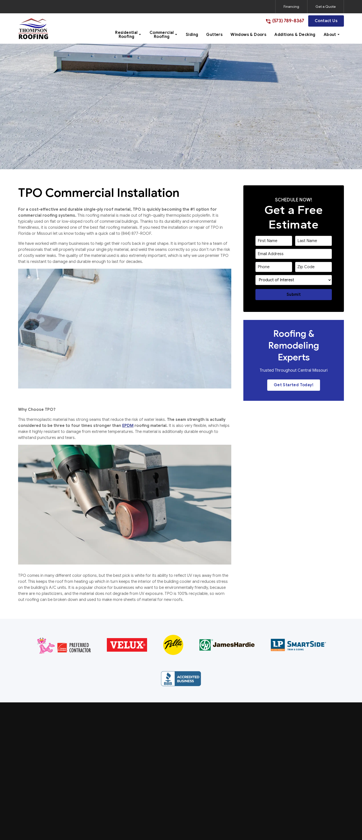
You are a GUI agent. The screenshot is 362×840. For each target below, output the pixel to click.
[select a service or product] (293, 280)
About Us (256, 736)
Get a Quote (325, 6)
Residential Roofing (173, 736)
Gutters (162, 767)
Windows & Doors (171, 777)
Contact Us (326, 20)
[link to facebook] (306, 821)
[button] (128, 35)
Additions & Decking (173, 788)
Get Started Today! (293, 384)
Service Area (260, 747)
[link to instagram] (315, 821)
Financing (291, 6)
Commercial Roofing (174, 747)
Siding (160, 757)
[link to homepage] (33, 28)
